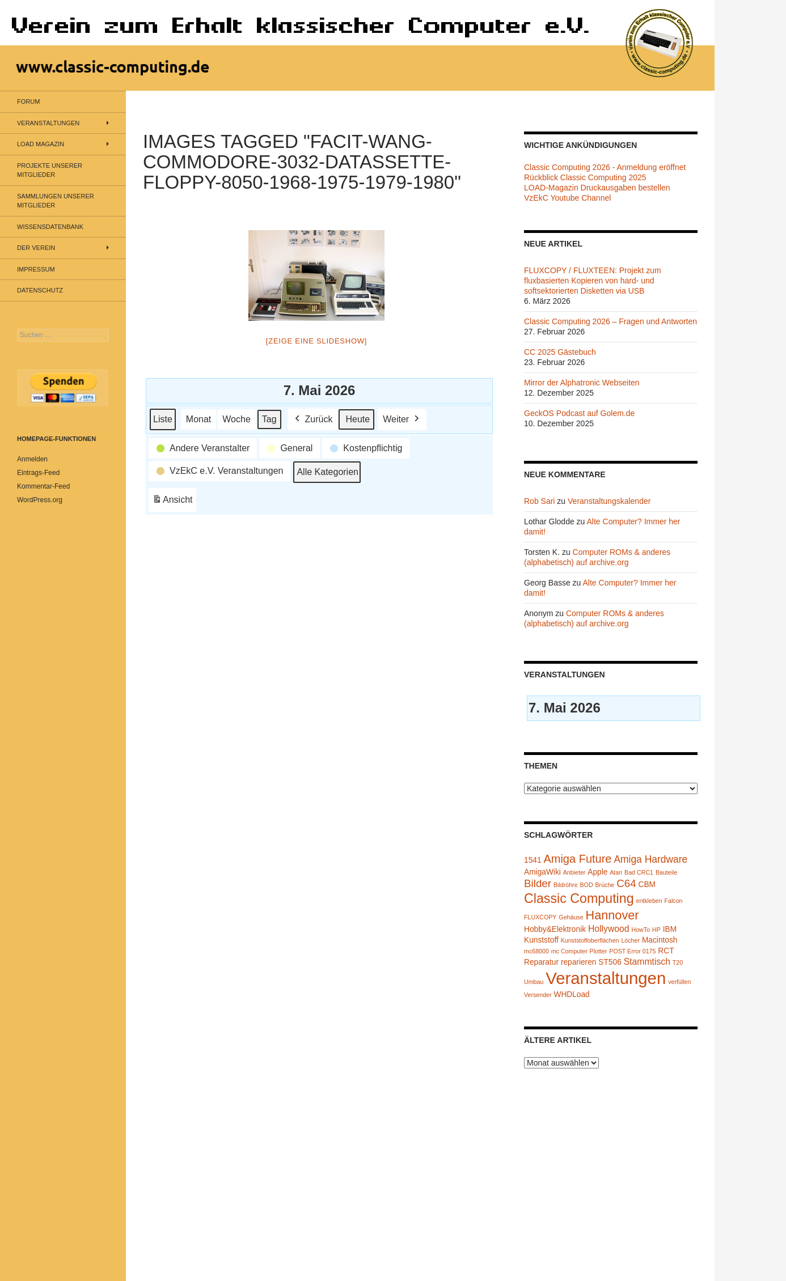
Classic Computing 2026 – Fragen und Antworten (610, 321)
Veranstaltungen (48, 123)
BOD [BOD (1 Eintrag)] (586, 884)
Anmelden (32, 459)
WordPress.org (39, 500)
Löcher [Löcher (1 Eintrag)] (630, 940)
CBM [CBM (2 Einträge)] (647, 884)
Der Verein (36, 247)
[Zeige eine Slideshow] (316, 341)
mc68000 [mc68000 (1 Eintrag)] (536, 951)
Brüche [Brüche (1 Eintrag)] (604, 884)
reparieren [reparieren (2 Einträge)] (579, 962)
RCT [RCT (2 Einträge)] (666, 951)
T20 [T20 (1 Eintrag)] (678, 962)
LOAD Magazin (40, 144)
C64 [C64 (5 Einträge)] (626, 883)
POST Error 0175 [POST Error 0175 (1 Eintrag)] (632, 951)
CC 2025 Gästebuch (560, 352)
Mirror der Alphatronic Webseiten (582, 382)
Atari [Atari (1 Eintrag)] (616, 872)
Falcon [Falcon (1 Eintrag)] (674, 900)
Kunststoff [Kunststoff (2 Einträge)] (541, 940)
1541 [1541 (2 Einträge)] (533, 860)
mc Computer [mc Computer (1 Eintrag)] (569, 951)
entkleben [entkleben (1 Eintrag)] (649, 900)
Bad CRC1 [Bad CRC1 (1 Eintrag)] (638, 872)
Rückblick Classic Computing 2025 (585, 177)
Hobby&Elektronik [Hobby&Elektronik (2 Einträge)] (555, 929)
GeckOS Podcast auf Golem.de (579, 413)
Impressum (36, 269)
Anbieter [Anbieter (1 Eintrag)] (574, 872)
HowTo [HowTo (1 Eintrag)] (641, 929)
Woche (236, 418)
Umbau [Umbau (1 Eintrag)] (533, 981)
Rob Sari (539, 501)
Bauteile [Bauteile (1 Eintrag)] (667, 872)
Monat (198, 418)
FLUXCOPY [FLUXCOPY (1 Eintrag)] (540, 917)
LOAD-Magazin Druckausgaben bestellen (597, 187)
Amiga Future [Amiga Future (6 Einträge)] (577, 858)
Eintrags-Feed (38, 473)
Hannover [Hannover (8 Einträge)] (612, 915)
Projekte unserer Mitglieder (49, 170)
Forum (28, 101)
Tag (269, 418)
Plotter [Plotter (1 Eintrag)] (598, 951)
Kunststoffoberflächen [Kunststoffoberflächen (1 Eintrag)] (590, 940)
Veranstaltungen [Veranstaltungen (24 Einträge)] (606, 978)
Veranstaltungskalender (609, 501)
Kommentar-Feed (43, 486)
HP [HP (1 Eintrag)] (656, 929)
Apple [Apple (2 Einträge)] (597, 872)
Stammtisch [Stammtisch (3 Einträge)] (647, 961)
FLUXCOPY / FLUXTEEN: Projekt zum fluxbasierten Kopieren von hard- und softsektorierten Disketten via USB (592, 280)
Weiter (402, 419)
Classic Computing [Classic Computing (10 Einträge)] (579, 898)
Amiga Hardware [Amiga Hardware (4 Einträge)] (650, 859)
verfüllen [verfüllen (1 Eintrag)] (679, 981)
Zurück (313, 419)
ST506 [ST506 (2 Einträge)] (609, 962)
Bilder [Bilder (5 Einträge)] (537, 883)
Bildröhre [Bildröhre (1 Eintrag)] (565, 884)
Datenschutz (40, 290)
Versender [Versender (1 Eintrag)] (538, 994)
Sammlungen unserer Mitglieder (55, 201)
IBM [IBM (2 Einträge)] (670, 929)
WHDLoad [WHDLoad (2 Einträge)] (571, 994)
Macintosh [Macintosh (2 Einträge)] (660, 940)
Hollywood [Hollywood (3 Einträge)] (608, 929)
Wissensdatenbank (50, 226)
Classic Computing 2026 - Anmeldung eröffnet (605, 167)
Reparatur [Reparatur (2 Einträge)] (541, 962)
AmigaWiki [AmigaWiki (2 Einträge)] (542, 872)
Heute (357, 418)
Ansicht (174, 501)
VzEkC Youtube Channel (567, 197)
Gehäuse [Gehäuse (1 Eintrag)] (571, 917)
